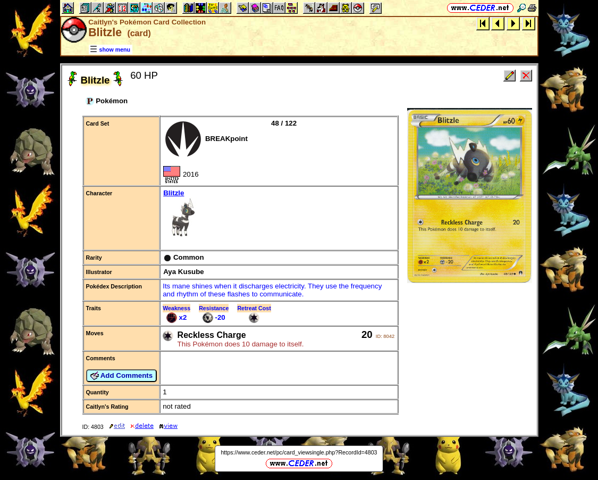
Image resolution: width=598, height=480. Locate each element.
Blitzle (279, 214)
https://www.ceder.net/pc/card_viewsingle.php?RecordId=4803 (299, 452)
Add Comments (121, 375)
